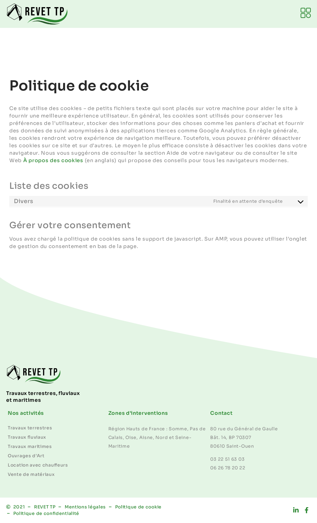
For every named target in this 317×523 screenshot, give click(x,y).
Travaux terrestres (30, 428)
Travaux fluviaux (27, 437)
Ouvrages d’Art (26, 456)
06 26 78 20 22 (227, 468)
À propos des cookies (53, 160)
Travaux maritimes (30, 446)
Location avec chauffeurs (38, 465)
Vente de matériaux (31, 474)
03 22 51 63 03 (227, 459)
